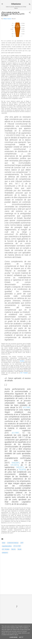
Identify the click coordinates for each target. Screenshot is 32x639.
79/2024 (22, 361)
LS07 (21, 543)
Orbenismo (16, 4)
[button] (30, 13)
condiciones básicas (12, 543)
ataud (3, 543)
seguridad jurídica (6, 546)
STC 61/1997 (17, 546)
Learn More (13, 637)
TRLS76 (13, 549)
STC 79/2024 (24, 373)
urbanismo (5, 552)
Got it (21, 637)
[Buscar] (30, 4)
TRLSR (19, 549)
